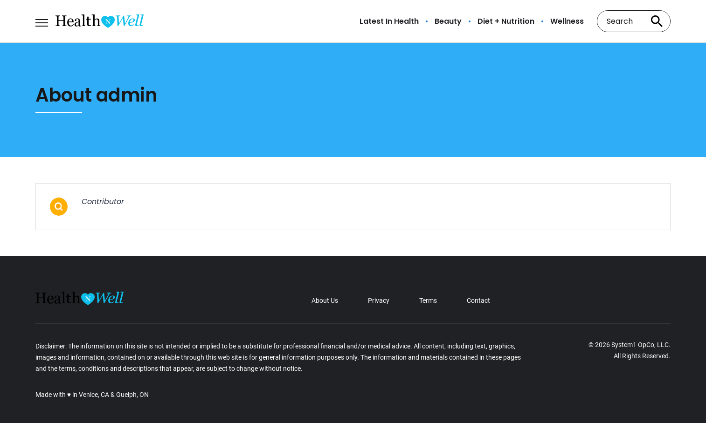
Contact (478, 300)
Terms (428, 300)
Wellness (567, 21)
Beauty (448, 21)
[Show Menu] (41, 20)
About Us (324, 300)
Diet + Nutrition (506, 21)
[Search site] (656, 21)
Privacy (378, 300)
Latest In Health (389, 21)
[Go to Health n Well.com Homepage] (99, 21)
